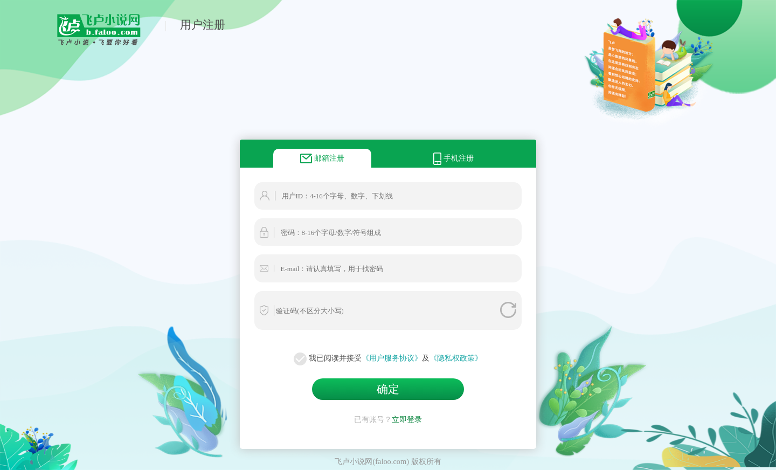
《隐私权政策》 (455, 358)
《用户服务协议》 (392, 358)
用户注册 (202, 24)
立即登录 (407, 419)
